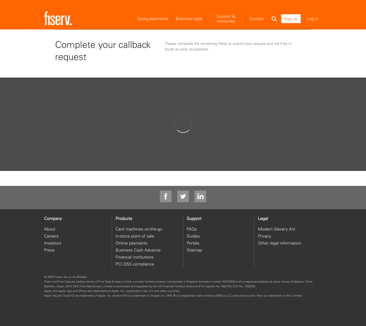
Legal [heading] (263, 218)
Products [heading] (124, 218)
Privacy (264, 236)
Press (49, 250)
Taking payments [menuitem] (152, 18)
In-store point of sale (135, 236)
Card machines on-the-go (139, 229)
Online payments (132, 243)
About (49, 229)
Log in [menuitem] (312, 18)
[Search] (274, 19)
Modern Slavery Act (276, 229)
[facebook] (166, 196)
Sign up (291, 18)
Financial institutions (135, 257)
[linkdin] (200, 196)
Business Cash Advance (138, 250)
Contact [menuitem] (256, 18)
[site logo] (58, 18)
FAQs (192, 229)
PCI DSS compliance (135, 264)
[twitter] (183, 196)
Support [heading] (194, 218)
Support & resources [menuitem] (225, 19)
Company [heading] (53, 218)
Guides (193, 236)
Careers (51, 236)
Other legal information (279, 243)
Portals (193, 243)
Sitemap (194, 250)
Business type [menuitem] (189, 18)
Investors (52, 243)
